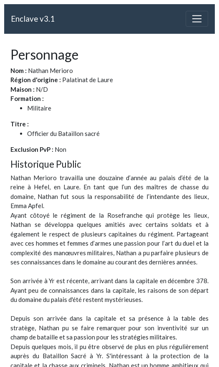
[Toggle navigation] (197, 19)
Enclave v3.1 (33, 18)
